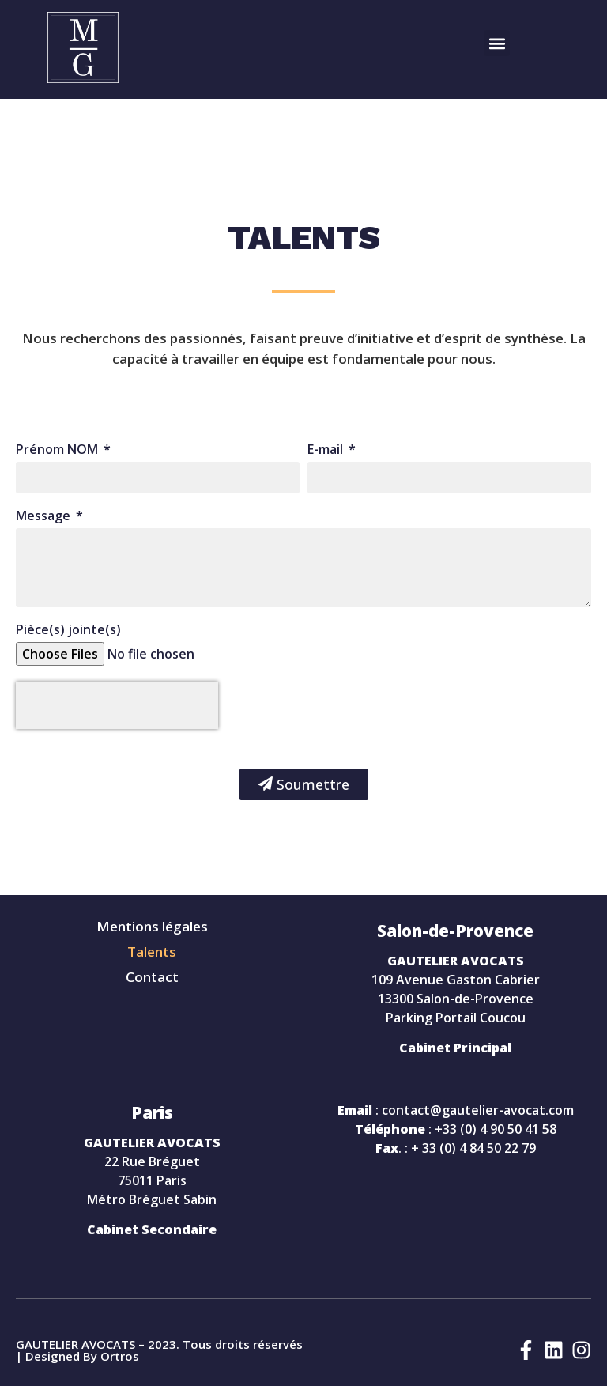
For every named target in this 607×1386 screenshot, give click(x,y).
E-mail (326, 450)
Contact (152, 977)
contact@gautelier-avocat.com (478, 1110)
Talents (151, 952)
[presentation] (117, 705)
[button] (497, 43)
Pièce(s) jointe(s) (68, 630)
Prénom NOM (58, 450)
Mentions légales (152, 927)
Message (45, 516)
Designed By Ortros (82, 1356)
